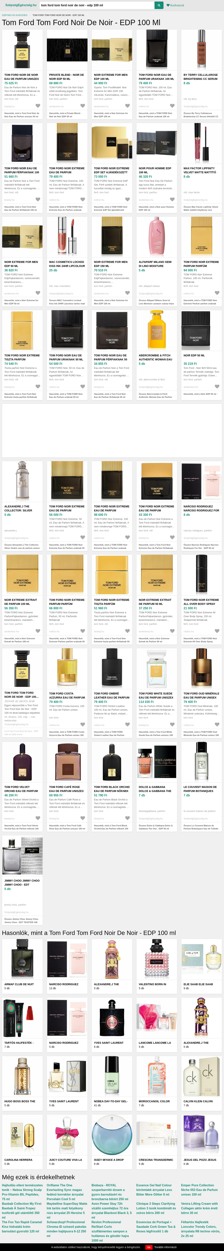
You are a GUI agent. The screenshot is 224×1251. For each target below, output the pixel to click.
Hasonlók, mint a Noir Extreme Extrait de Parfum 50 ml (154, 640)
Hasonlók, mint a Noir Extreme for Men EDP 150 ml (111, 302)
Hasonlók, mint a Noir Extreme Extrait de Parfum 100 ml (19, 640)
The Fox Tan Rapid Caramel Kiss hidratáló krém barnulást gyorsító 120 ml (22, 1226)
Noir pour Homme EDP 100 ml (155, 170)
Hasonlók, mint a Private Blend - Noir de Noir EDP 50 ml (65, 115)
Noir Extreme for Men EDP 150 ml (111, 264)
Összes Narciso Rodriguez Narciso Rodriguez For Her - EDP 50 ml (201, 546)
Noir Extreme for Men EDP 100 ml (111, 76)
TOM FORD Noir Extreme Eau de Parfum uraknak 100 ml (67, 172)
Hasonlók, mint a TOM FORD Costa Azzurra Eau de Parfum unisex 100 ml (66, 735)
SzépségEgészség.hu (21, 5)
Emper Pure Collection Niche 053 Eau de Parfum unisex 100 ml (199, 1190)
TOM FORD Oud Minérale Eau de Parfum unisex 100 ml (201, 697)
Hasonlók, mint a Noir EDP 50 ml (200, 394)
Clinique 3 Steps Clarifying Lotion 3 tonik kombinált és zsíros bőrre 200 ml (156, 1208)
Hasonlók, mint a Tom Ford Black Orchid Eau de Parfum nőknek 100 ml (111, 828)
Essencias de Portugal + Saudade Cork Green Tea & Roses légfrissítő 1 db (156, 1226)
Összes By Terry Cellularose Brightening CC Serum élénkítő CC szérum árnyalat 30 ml (201, 116)
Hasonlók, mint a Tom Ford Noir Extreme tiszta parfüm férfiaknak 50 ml (111, 641)
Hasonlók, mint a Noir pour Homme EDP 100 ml (156, 208)
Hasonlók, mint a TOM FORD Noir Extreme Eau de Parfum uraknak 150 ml (111, 548)
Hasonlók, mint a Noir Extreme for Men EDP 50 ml (21, 302)
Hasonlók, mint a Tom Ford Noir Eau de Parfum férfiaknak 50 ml (110, 395)
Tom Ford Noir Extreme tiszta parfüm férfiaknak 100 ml (22, 359)
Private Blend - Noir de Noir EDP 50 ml (66, 76)
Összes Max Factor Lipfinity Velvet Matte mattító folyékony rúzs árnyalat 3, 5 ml (201, 210)
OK (149, 1247)
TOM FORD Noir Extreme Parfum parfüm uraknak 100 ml (201, 266)
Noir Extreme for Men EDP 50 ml (21, 264)
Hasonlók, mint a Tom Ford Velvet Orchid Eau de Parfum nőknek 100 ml (21, 828)
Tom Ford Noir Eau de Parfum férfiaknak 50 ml (110, 359)
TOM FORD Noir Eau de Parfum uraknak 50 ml (66, 357)
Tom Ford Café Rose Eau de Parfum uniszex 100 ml (66, 791)
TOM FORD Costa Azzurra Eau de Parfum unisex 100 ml (67, 697)
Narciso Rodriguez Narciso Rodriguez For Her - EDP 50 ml (201, 510)
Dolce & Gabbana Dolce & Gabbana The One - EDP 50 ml (155, 791)
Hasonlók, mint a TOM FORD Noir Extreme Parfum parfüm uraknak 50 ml (67, 641)
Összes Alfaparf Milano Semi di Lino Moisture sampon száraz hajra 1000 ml (156, 303)
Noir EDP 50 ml (194, 355)
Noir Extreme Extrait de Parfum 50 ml (155, 601)
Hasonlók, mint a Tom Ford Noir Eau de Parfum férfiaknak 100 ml (20, 208)
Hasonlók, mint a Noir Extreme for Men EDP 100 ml (111, 115)
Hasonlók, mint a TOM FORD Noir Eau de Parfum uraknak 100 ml (155, 115)
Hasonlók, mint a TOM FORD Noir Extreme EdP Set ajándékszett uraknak (111, 210)
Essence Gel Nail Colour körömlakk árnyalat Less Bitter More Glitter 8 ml (154, 1190)
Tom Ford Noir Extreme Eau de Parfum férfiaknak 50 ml (156, 510)
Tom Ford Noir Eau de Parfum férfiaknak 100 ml (21, 172)
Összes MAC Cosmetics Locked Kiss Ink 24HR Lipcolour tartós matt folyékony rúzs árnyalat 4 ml (67, 303)
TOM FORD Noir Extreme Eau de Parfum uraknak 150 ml (111, 510)
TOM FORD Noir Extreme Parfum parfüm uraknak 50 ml (67, 603)
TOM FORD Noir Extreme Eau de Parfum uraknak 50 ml (67, 510)
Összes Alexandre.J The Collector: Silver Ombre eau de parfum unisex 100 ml (22, 548)
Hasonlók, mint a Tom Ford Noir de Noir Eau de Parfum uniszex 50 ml (21, 115)
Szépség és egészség (14, 15)
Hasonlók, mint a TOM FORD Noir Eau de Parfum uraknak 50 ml (66, 395)
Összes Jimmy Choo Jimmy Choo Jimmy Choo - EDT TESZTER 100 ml (21, 922)
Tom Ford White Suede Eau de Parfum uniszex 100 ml (156, 697)
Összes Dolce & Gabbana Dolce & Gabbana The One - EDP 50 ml (156, 827)
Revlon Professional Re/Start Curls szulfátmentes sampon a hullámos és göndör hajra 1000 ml (110, 1231)
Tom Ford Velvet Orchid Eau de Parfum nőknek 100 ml (21, 791)
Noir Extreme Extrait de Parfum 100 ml (20, 601)
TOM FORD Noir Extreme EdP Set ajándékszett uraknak (111, 172)
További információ (165, 1247)
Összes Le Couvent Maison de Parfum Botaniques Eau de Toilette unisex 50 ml (201, 828)
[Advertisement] (112, 430)
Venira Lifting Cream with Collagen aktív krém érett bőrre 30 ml (199, 1208)
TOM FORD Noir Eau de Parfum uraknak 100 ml (156, 76)
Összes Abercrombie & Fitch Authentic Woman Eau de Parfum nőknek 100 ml (155, 397)
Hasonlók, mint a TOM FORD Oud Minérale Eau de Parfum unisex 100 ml (201, 735)
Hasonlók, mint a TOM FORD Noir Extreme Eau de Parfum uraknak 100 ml (66, 210)
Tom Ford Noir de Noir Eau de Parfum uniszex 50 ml (21, 78)
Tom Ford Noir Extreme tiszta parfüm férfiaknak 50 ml (111, 603)
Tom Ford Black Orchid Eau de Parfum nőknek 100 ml (112, 791)
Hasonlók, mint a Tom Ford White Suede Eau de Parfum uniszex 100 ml (156, 735)
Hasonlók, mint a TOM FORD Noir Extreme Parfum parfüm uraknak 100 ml (200, 303)
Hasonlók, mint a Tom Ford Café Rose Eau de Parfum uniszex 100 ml (67, 827)
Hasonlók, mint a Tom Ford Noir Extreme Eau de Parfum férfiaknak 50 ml (156, 548)
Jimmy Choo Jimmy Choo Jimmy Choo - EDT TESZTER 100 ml (22, 884)
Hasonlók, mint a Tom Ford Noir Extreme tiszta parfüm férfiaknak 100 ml (20, 397)
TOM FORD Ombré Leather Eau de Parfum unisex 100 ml (111, 697)
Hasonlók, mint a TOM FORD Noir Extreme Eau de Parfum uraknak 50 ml (66, 548)
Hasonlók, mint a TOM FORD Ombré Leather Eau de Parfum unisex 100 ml (109, 735)
